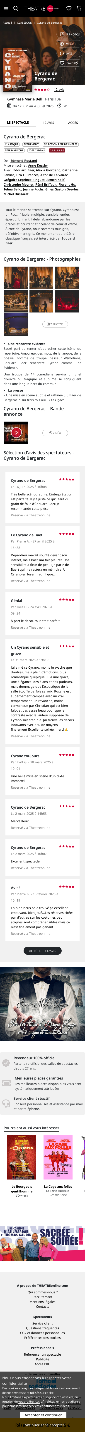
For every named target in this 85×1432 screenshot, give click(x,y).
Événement (31, 144)
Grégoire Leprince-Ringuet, (25, 179)
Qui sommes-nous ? (43, 1292)
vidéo (67, 44)
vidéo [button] (55, 433)
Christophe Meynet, (19, 184)
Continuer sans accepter (43, 1424)
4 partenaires (33, 1397)
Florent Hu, (67, 184)
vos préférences (29, 1402)
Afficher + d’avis (42, 951)
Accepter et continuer (43, 1414)
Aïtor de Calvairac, (54, 175)
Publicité (42, 1359)
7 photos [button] (55, 324)
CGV (23, 1333)
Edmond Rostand (23, 160)
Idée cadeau (37, 150)
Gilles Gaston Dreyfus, (62, 189)
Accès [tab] (73, 122)
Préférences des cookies (42, 1337)
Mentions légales (42, 1302)
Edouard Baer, (24, 170)
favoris (69, 63)
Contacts (42, 1306)
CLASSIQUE (11, 144)
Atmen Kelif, (55, 179)
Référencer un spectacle (42, 1354)
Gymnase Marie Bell (24, 99)
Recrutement (42, 1297)
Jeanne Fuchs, (33, 189)
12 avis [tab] (48, 122)
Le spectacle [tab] (18, 122)
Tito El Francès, (27, 175)
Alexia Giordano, (48, 170)
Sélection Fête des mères (60, 144)
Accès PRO (43, 1364)
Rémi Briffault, (46, 184)
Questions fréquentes (42, 1328)
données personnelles (48, 1333)
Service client (42, 1323)
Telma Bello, (13, 189)
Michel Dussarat (16, 194)
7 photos (70, 34)
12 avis (59, 89)
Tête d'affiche (14, 150)
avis (66, 53)
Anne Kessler (38, 165)
